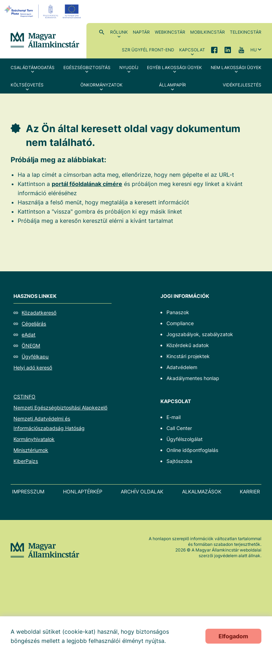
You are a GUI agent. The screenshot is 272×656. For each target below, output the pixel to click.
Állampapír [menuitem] (172, 84)
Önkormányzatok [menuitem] (101, 84)
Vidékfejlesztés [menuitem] (242, 84)
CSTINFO (24, 397)
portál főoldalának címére (87, 183)
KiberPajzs (25, 461)
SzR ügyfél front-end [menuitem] (148, 49)
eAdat (28, 335)
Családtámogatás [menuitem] (33, 67)
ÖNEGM (31, 346)
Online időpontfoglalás (192, 450)
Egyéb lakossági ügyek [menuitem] (174, 67)
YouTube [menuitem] (241, 49)
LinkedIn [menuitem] (227, 49)
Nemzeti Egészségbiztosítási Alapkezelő (60, 408)
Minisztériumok (30, 450)
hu (253, 49)
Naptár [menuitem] (141, 32)
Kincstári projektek (188, 356)
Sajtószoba (179, 461)
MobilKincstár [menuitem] (207, 32)
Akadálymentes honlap (192, 378)
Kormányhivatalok (34, 439)
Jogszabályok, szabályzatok (199, 334)
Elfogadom (233, 636)
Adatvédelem (181, 367)
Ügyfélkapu (35, 357)
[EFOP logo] (43, 11)
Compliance (180, 323)
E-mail (173, 417)
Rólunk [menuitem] (119, 32)
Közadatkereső (39, 313)
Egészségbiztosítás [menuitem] (86, 67)
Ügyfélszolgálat (184, 439)
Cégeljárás (34, 324)
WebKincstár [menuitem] (170, 32)
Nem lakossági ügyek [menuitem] (236, 67)
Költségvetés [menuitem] (27, 84)
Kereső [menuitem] (102, 32)
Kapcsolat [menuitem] (192, 49)
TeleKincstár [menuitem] (245, 32)
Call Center (179, 428)
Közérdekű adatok (187, 345)
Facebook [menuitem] (214, 49)
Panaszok (177, 312)
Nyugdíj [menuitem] (128, 67)
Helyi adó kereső (32, 367)
